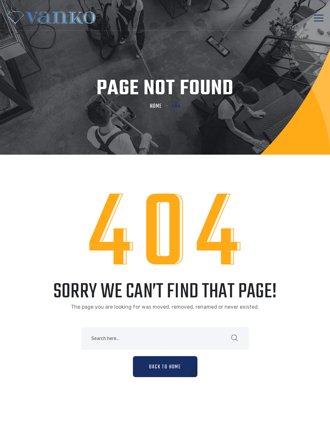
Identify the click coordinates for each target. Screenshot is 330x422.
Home (156, 106)
